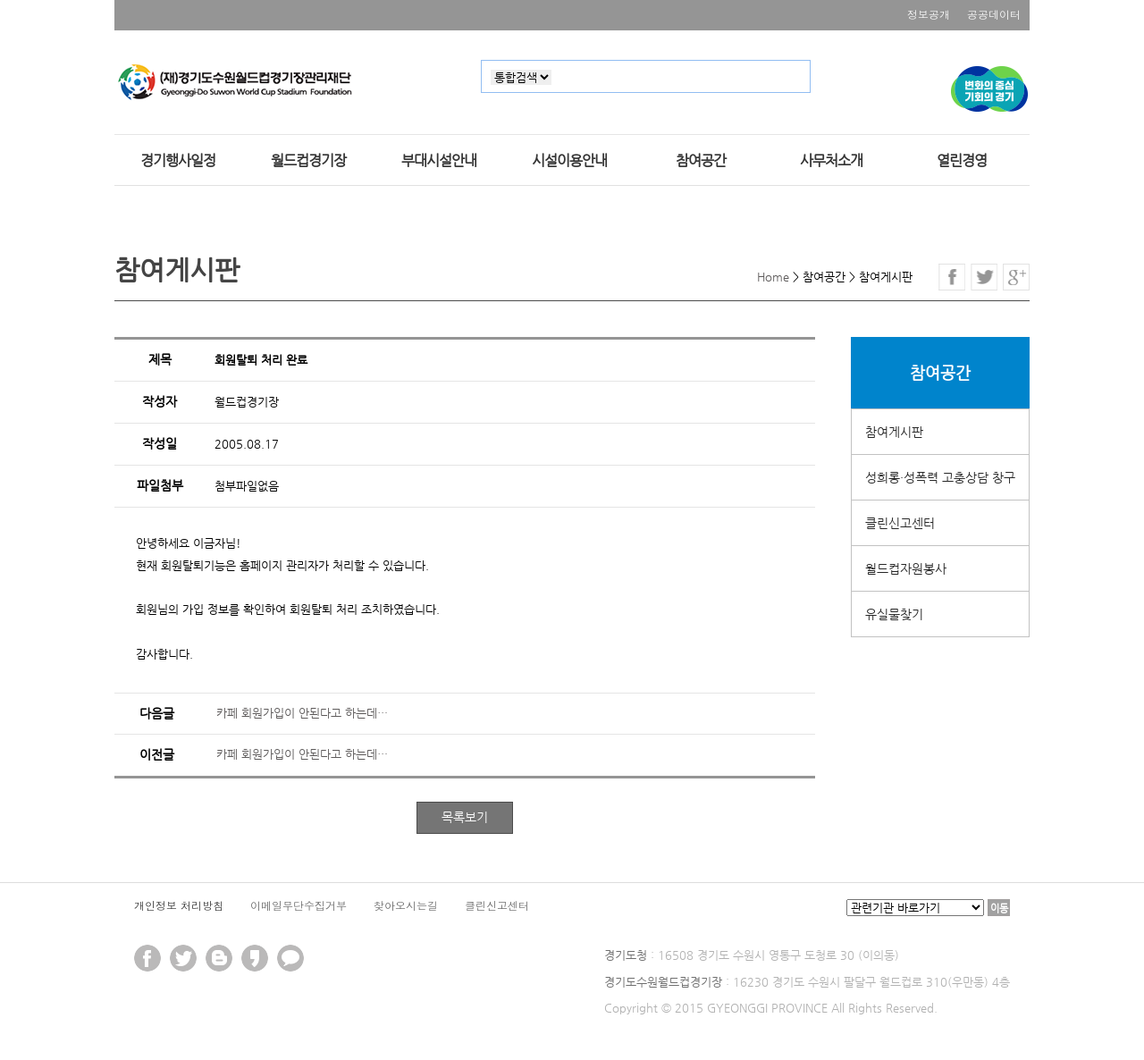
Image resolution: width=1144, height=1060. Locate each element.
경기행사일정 (177, 161)
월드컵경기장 (308, 161)
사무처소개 (831, 161)
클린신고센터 (900, 523)
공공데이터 (994, 13)
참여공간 (701, 161)
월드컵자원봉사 (905, 568)
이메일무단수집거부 (298, 905)
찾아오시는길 (406, 905)
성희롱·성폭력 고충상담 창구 (940, 477)
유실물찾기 (894, 614)
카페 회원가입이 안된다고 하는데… (302, 712)
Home (773, 276)
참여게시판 (894, 432)
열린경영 (962, 161)
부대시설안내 (438, 161)
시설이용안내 (569, 161)
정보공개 (928, 13)
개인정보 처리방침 (178, 905)
